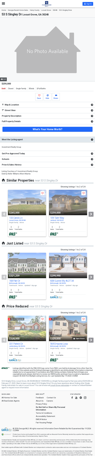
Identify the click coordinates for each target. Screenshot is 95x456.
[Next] (91, 214)
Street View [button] (8, 110)
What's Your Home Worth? (47, 129)
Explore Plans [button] (43, 436)
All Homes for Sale (9, 398)
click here (36, 374)
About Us (39, 401)
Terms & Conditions (44, 413)
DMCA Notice (41, 419)
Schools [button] (5, 159)
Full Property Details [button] (11, 121)
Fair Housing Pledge (44, 422)
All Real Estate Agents (11, 401)
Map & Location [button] (10, 105)
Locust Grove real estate (59, 385)
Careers (50, 401)
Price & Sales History (11, 165)
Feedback (40, 398)
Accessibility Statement (45, 416)
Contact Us (51, 398)
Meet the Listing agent (12, 139)
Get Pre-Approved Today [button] (13, 153)
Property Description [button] (11, 116)
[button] (88, 4)
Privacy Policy (41, 404)
